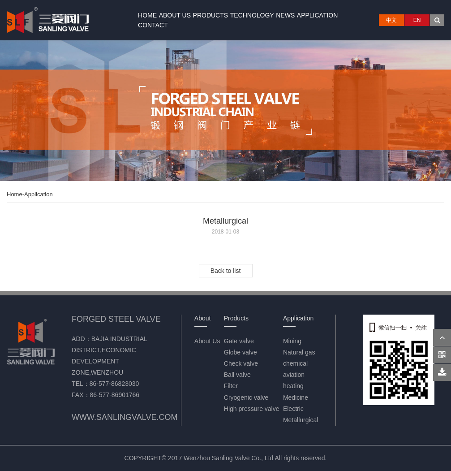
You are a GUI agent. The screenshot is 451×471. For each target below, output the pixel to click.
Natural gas (299, 352)
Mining (292, 341)
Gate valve (239, 341)
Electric (293, 408)
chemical (295, 363)
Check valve (241, 363)
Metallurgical (300, 419)
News (285, 15)
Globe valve (240, 352)
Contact (153, 25)
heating (293, 385)
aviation (294, 374)
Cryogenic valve (246, 397)
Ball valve (237, 374)
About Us (175, 15)
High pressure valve (251, 408)
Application (317, 15)
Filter (231, 385)
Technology (252, 15)
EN (417, 20)
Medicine (295, 397)
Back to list (225, 270)
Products (210, 15)
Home (147, 15)
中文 (391, 20)
